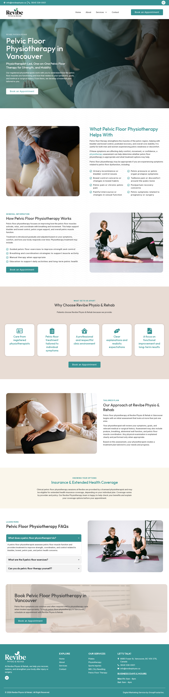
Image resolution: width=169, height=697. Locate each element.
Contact (115, 12)
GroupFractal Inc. (156, 692)
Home (78, 12)
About (88, 12)
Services (101, 12)
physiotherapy (96, 154)
